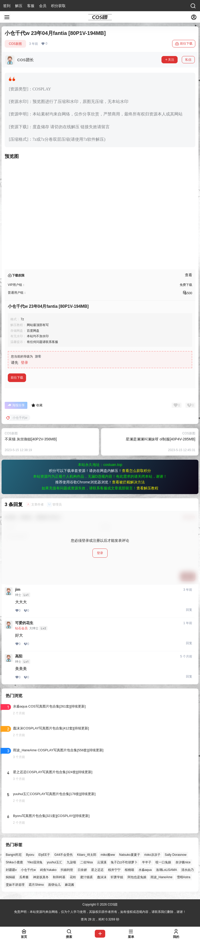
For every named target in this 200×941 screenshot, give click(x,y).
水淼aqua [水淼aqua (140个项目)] (145, 870)
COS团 (112, 904)
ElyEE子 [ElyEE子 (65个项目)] (44, 855)
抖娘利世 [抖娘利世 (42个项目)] (67, 870)
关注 (169, 59)
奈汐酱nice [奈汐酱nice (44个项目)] (183, 862)
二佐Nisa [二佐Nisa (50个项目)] (86, 862)
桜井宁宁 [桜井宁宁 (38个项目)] (114, 870)
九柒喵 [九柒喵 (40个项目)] (71, 862)
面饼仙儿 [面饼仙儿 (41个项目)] (54, 885)
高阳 (18, 656)
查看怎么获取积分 (136, 471)
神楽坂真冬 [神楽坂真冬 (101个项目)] (41, 877)
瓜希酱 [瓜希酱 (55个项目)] (24, 877)
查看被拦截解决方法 (128, 482)
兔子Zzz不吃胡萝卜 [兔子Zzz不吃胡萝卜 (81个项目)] (124, 862)
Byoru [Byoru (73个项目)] (30, 855)
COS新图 (15, 44)
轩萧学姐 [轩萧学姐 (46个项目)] (117, 877)
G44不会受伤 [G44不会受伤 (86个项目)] (63, 855)
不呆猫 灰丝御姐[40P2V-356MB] (31, 439)
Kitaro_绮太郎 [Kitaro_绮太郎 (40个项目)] (86, 855)
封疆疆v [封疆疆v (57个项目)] (11, 870)
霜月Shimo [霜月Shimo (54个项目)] (36, 885)
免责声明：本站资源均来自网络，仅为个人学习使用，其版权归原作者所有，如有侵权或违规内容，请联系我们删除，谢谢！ (100, 912)
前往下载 (183, 44)
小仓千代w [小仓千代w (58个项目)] (28, 870)
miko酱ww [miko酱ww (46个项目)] (108, 855)
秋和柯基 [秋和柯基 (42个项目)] (59, 877)
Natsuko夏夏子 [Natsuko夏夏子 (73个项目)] (129, 855)
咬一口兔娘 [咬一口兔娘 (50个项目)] (163, 862)
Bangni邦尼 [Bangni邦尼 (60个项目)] (14, 855)
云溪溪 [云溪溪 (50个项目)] (102, 862)
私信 (188, 59)
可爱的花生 (24, 623)
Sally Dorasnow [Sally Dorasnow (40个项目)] (175, 855)
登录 (24, 362)
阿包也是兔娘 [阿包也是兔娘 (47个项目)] (137, 877)
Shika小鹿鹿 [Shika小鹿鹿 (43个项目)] (14, 862)
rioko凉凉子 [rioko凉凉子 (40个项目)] (152, 855)
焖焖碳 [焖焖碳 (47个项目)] (10, 877)
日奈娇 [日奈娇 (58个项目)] (82, 870)
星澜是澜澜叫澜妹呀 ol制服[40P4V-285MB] (160, 439)
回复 (189, 610)
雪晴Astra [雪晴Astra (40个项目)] (183, 877)
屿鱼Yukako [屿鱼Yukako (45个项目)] (48, 870)
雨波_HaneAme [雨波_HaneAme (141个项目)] (161, 877)
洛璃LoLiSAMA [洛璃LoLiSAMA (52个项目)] (166, 870)
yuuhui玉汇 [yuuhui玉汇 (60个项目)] (54, 862)
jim (17, 589)
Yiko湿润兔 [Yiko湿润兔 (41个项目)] (34, 862)
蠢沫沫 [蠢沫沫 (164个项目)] (102, 877)
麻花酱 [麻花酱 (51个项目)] (69, 885)
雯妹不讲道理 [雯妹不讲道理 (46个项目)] (15, 885)
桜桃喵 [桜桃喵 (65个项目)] (129, 870)
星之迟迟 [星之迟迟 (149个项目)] (97, 870)
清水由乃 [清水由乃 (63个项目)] (187, 870)
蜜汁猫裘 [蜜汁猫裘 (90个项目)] (86, 877)
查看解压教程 (147, 488)
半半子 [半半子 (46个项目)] (146, 862)
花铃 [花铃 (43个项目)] (73, 877)
